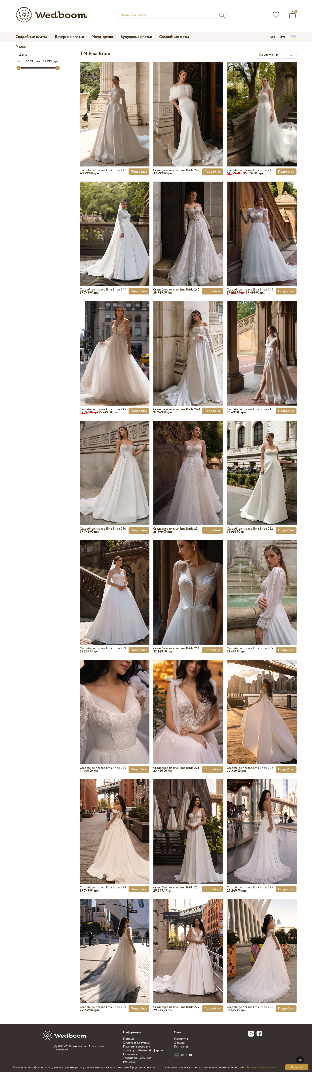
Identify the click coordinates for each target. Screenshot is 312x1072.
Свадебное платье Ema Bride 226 (103, 1007)
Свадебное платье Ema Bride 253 (103, 648)
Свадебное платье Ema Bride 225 (250, 887)
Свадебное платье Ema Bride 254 (176, 648)
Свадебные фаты (174, 37)
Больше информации (261, 1067)
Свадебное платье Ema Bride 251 (176, 528)
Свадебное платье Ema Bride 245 (176, 289)
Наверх (300, 1060)
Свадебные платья (31, 37)
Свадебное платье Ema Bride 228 (250, 1007)
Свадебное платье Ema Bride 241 (103, 170)
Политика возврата (136, 1046)
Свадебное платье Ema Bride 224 (176, 887)
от (27, 61)
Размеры (129, 1062)
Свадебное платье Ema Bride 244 (103, 289)
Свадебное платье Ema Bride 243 (250, 170)
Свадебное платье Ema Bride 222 (250, 768)
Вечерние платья (69, 37)
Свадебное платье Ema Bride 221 (176, 768)
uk (182, 1054)
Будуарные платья (136, 37)
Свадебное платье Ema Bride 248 (176, 409)
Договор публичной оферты (143, 1050)
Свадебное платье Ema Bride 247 (103, 409)
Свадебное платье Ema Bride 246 (250, 289)
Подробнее (139, 171)
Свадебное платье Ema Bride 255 (250, 648)
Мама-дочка (102, 37)
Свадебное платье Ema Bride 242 (176, 170)
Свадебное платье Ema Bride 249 (250, 409)
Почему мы (181, 1039)
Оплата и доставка (136, 1043)
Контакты (181, 1046)
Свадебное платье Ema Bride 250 (103, 528)
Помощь (129, 1039)
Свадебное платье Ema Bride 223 (103, 887)
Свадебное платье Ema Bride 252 (250, 528)
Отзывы (179, 1043)
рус (282, 37)
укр (272, 37)
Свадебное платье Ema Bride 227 (176, 1007)
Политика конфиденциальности (138, 1056)
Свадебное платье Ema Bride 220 (103, 768)
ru (190, 1054)
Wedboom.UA (82, 1047)
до (45, 61)
